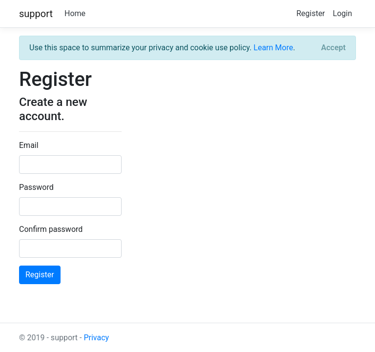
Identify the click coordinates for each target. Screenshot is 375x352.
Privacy (96, 337)
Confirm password (51, 229)
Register (310, 13)
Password (36, 187)
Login (342, 13)
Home (74, 13)
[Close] (333, 48)
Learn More (273, 47)
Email (29, 145)
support (36, 14)
